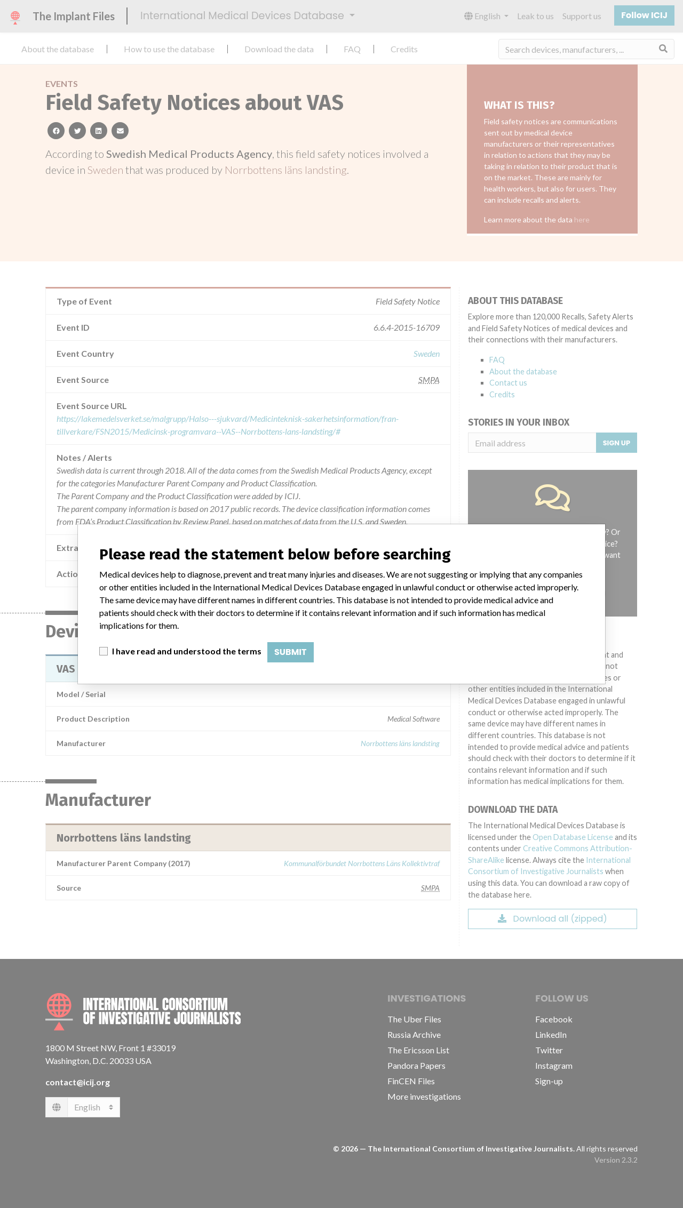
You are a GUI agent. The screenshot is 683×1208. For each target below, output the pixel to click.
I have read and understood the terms (186, 651)
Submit (290, 652)
